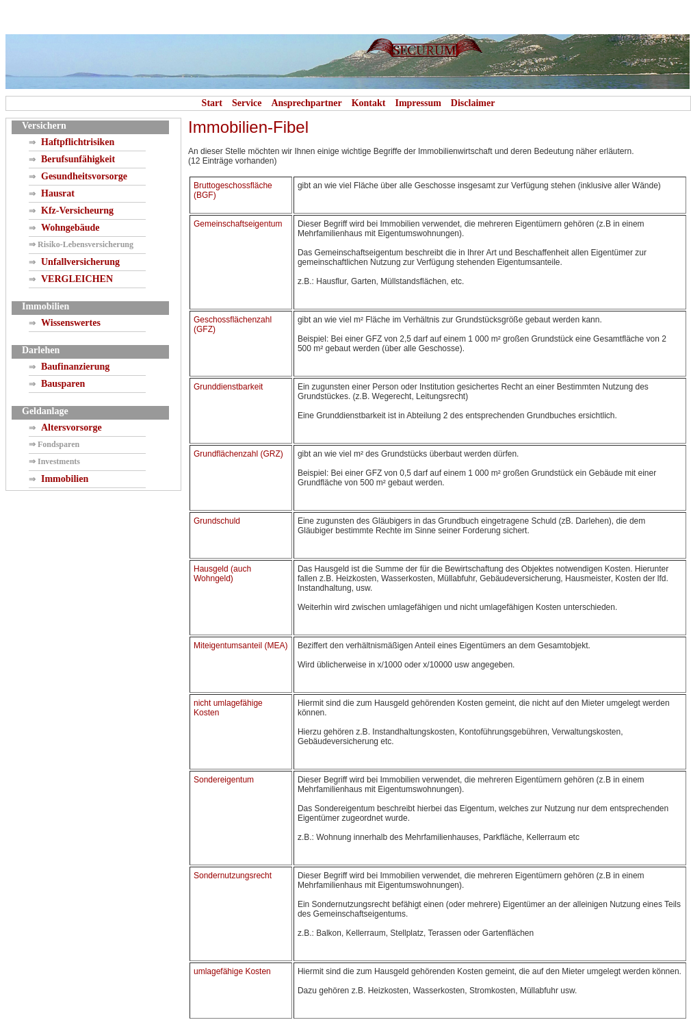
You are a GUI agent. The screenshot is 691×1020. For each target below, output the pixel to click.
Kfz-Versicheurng (77, 210)
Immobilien (45, 306)
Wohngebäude (70, 227)
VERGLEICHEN (77, 279)
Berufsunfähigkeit (78, 159)
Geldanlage (45, 411)
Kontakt (369, 103)
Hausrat (58, 193)
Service (247, 103)
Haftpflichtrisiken (77, 142)
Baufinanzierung (75, 366)
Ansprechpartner (306, 103)
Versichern (44, 125)
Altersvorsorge (71, 427)
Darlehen (41, 350)
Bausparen (63, 384)
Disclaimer (473, 103)
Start (212, 103)
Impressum (418, 103)
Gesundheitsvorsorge (84, 176)
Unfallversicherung (80, 262)
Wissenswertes (71, 323)
